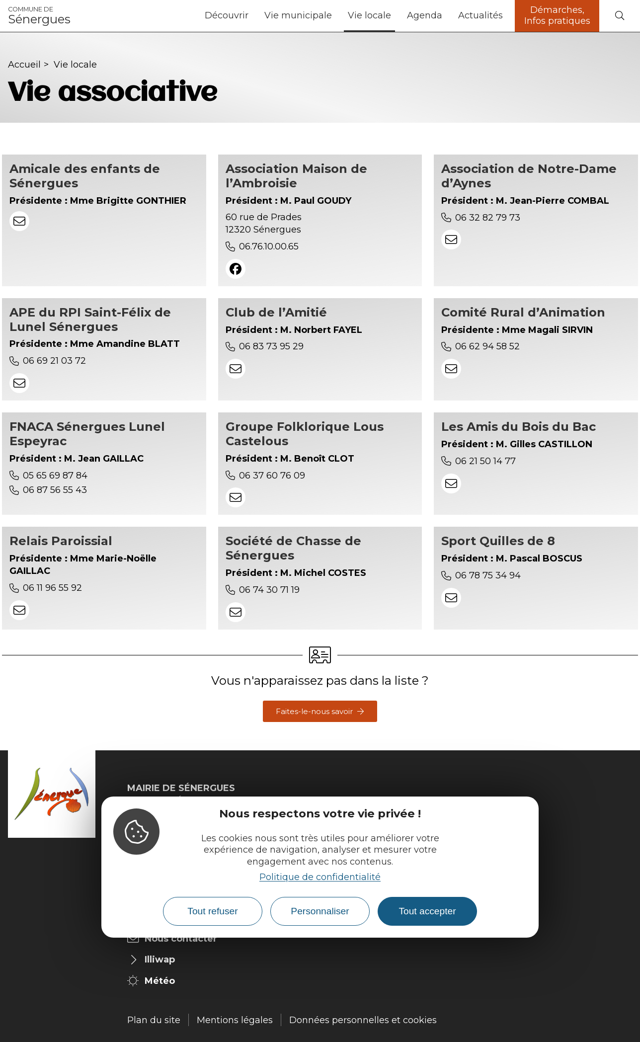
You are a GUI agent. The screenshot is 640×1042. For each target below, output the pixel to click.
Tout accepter (427, 911)
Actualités (480, 15)
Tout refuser (212, 911)
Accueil (24, 64)
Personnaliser (320, 911)
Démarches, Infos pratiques (557, 15)
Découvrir (226, 15)
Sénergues (39, 16)
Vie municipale (298, 15)
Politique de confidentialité (320, 877)
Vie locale (369, 15)
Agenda (424, 15)
